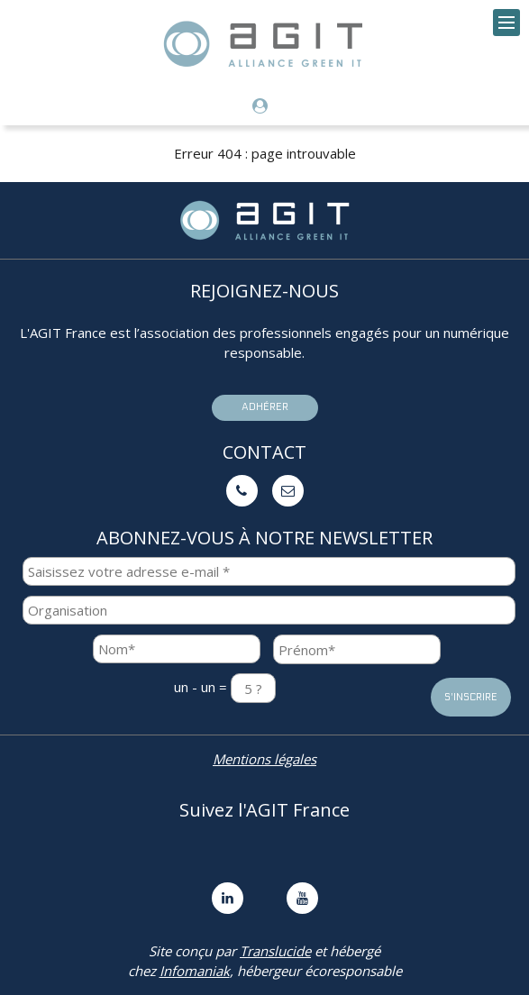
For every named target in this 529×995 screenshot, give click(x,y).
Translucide (275, 951)
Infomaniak (195, 971)
